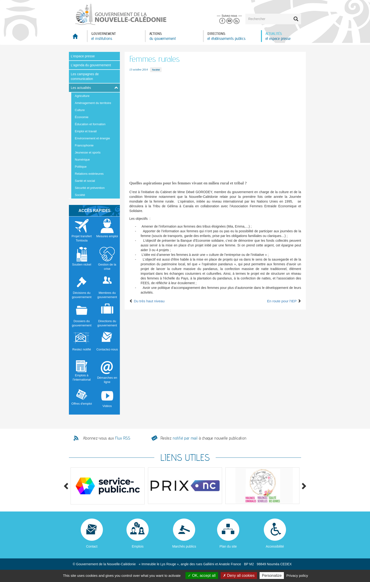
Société (80, 195)
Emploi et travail (86, 131)
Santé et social (85, 181)
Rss (236, 21)
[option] (107, 485)
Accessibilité (275, 546)
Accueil (78, 37)
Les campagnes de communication (85, 76)
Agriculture (82, 96)
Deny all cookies (239, 576)
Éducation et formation (90, 124)
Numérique (82, 159)
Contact (91, 546)
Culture (80, 110)
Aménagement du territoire (93, 103)
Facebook (222, 21)
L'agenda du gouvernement (91, 65)
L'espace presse (83, 56)
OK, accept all (201, 576)
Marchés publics (184, 546)
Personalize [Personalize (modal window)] (272, 576)
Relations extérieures (89, 173)
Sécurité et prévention (90, 188)
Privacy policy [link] (297, 576)
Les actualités (81, 88)
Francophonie (84, 145)
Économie (81, 117)
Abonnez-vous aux (106, 438)
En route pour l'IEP (284, 301)
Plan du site (228, 546)
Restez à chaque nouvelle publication (203, 438)
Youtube (229, 21)
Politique (81, 166)
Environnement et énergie (92, 138)
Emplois (137, 546)
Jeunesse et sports (88, 152)
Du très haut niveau (146, 301)
